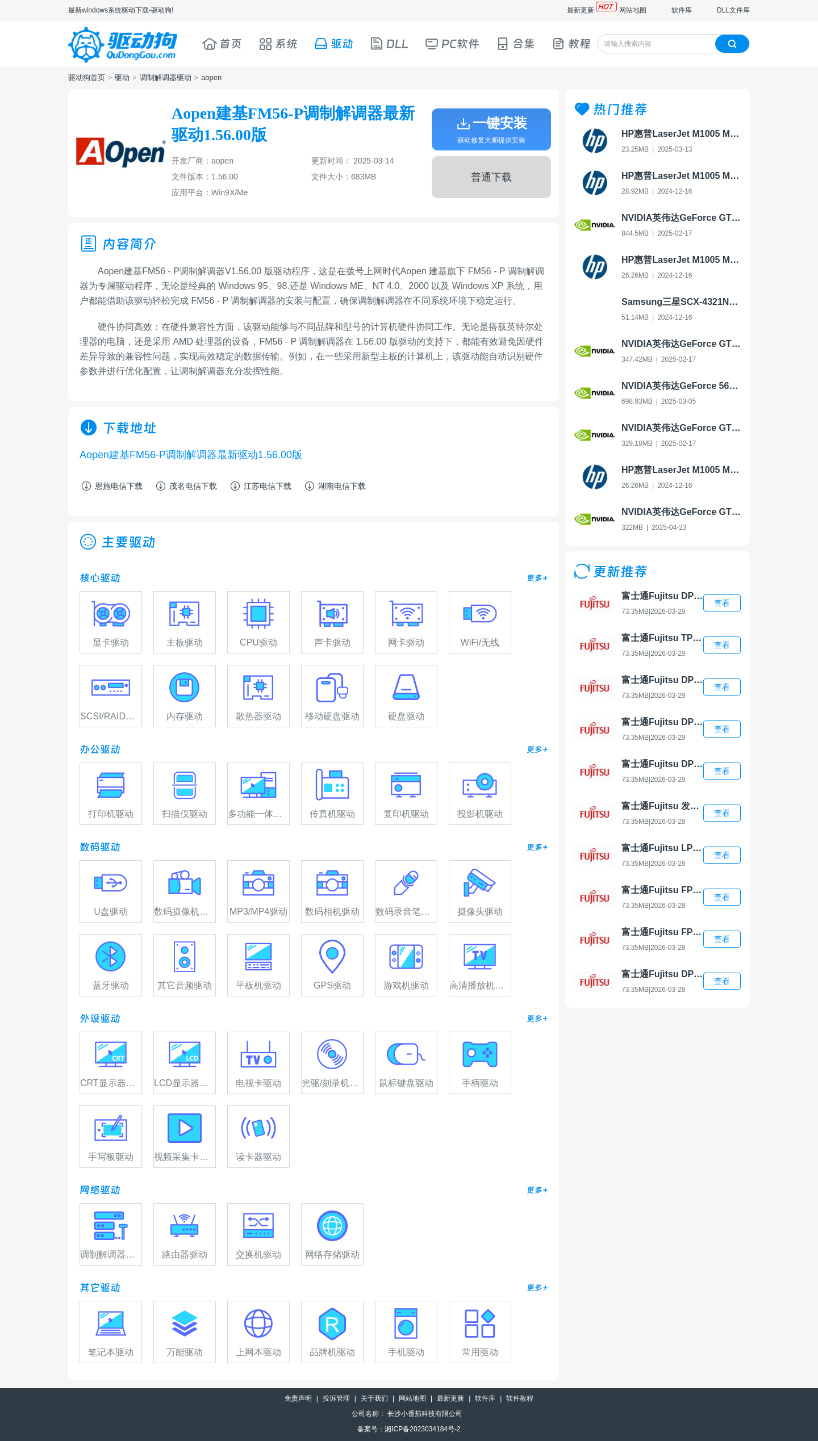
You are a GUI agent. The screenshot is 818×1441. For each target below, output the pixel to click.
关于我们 (374, 1398)
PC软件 (451, 43)
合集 (515, 43)
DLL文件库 (733, 10)
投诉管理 (336, 1398)
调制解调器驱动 (165, 77)
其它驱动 (100, 1287)
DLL (388, 43)
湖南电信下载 (334, 486)
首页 (222, 43)
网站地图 (632, 10)
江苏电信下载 (259, 486)
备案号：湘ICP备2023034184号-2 (408, 1429)
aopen (211, 77)
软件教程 (519, 1398)
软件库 (681, 10)
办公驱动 (100, 749)
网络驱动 (100, 1190)
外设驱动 (100, 1018)
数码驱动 (100, 847)
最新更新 (580, 10)
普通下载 (491, 177)
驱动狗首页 (86, 77)
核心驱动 (100, 578)
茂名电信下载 (185, 486)
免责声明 (298, 1398)
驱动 (333, 43)
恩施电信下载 (111, 486)
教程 (571, 43)
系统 (278, 43)
